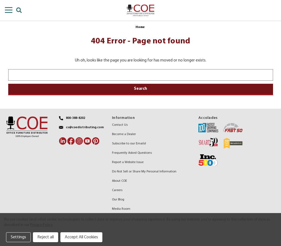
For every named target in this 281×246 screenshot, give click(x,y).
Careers (117, 190)
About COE (119, 181)
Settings (18, 237)
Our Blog (118, 199)
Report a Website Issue (128, 162)
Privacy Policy (41, 225)
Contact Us (120, 125)
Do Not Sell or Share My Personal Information (144, 171)
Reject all (45, 237)
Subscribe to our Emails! (129, 143)
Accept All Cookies (81, 237)
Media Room (121, 209)
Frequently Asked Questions (132, 153)
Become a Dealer (124, 134)
